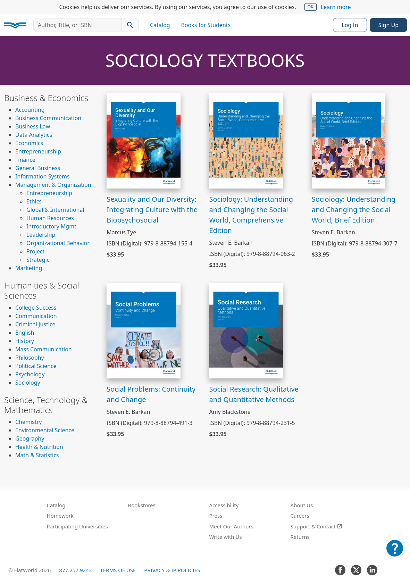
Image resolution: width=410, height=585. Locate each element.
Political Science (36, 366)
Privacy (154, 570)
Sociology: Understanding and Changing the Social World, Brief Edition (354, 209)
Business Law (32, 126)
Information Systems (42, 176)
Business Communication (48, 118)
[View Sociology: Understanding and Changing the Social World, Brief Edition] (349, 140)
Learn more (336, 7)
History (24, 341)
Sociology (27, 382)
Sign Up (388, 25)
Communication (36, 316)
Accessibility (224, 505)
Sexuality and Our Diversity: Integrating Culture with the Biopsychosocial (152, 209)
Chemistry (28, 422)
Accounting (30, 110)
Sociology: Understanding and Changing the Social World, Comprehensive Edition (251, 214)
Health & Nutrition (39, 447)
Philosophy (29, 357)
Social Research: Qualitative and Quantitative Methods (253, 394)
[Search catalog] (130, 25)
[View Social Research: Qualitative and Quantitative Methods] (246, 330)
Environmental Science (44, 430)
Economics (29, 143)
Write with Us (225, 536)
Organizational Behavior (58, 243)
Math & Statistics (37, 455)
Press (216, 515)
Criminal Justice (35, 324)
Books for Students (206, 25)
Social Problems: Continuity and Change (151, 394)
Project (35, 251)
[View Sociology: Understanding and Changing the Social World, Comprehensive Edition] (246, 140)
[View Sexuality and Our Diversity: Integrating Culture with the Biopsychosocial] (144, 140)
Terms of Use (118, 570)
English (24, 332)
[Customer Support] (394, 553)
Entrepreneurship (38, 151)
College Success (35, 307)
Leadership (40, 235)
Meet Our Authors (231, 526)
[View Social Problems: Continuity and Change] (144, 330)
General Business (37, 168)
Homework (60, 515)
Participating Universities (77, 526)
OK (310, 7)
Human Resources (50, 218)
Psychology (30, 374)
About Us (302, 505)
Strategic (37, 260)
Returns (300, 536)
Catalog (160, 25)
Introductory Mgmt (51, 226)
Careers (300, 515)
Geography (29, 438)
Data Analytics (33, 135)
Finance (25, 160)
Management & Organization (53, 185)
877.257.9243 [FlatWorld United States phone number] (75, 570)
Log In (350, 25)
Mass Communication (43, 349)
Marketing (28, 268)
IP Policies (185, 570)
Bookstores (142, 505)
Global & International (55, 210)
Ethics (34, 201)
